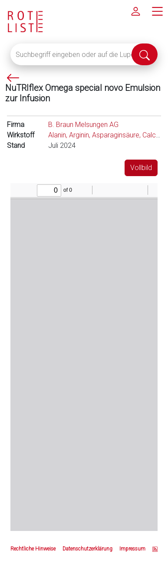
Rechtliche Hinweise (33, 549)
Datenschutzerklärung (87, 549)
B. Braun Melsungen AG (83, 124)
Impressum (132, 549)
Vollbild (141, 168)
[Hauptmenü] (157, 11)
